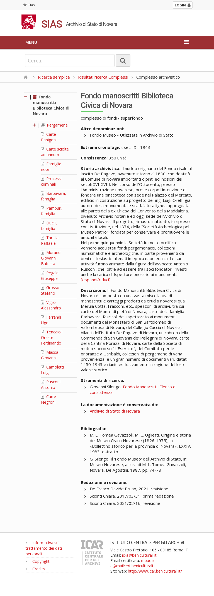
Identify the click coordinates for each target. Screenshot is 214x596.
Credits (35, 568)
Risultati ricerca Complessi (103, 77)
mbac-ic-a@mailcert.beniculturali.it (133, 563)
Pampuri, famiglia (51, 210)
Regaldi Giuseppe (50, 275)
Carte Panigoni (49, 137)
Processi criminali (51, 181)
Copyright (38, 561)
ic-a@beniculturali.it (139, 555)
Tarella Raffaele (50, 240)
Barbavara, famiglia (53, 196)
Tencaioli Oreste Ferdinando (51, 337)
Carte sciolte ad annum (55, 151)
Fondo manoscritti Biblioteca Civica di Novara (51, 105)
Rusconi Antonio (50, 384)
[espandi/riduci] (95, 279)
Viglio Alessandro (51, 305)
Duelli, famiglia (49, 225)
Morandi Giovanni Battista (51, 258)
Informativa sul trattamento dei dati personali (44, 548)
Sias (29, 5)
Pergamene (54, 125)
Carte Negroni (48, 399)
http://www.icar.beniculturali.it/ (155, 571)
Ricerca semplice (54, 77)
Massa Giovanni (49, 355)
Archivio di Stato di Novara (115, 411)
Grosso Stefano (50, 290)
